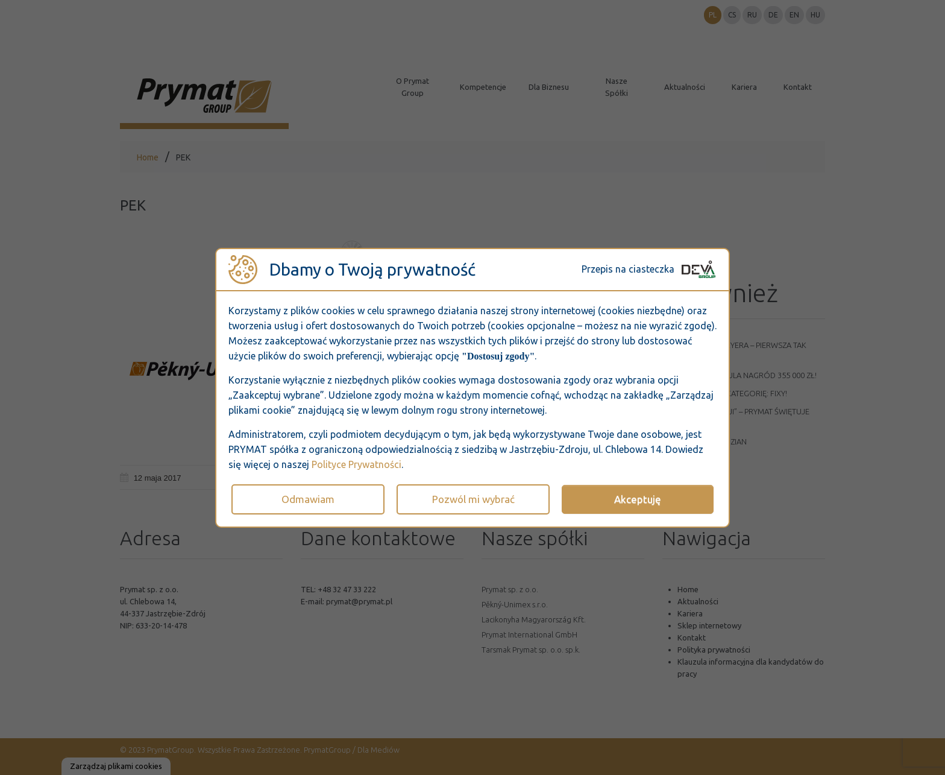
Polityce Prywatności (356, 464)
